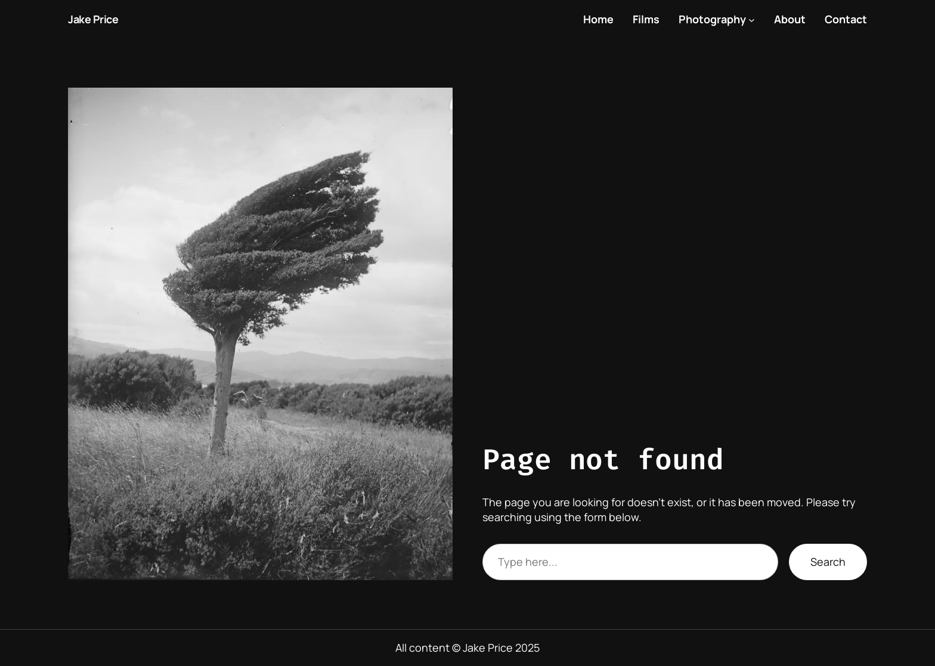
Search (828, 562)
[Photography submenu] (751, 19)
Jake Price (93, 19)
